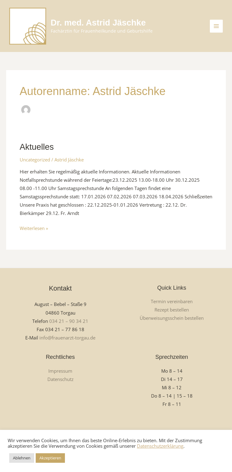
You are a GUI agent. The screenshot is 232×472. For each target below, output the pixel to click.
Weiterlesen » (34, 227)
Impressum (60, 371)
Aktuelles (37, 147)
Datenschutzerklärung (160, 446)
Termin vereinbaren (172, 301)
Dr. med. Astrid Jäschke (98, 22)
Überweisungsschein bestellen (172, 318)
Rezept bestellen (171, 310)
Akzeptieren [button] (50, 458)
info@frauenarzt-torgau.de (67, 338)
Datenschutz (60, 379)
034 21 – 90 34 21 (68, 321)
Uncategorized (35, 160)
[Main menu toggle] (216, 26)
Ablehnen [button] (21, 458)
